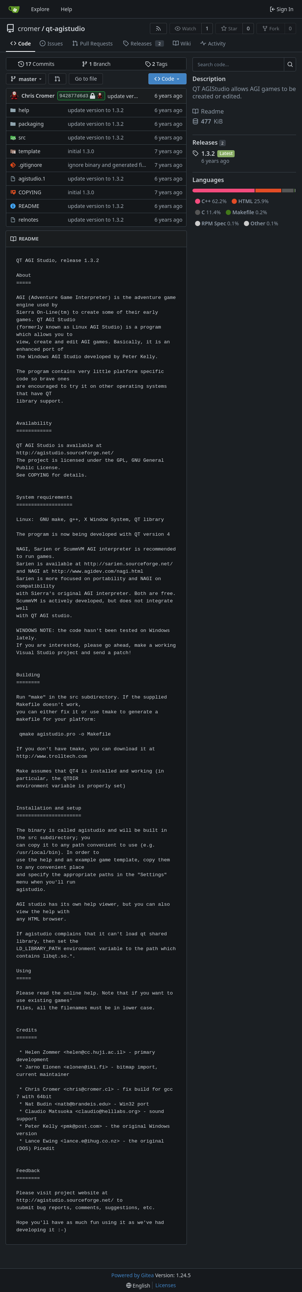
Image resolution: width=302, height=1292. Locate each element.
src (22, 137)
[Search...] (290, 64)
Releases (209, 142)
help (24, 110)
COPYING (30, 192)
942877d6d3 (81, 96)
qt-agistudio (65, 28)
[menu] (138, 1285)
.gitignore (30, 164)
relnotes (28, 219)
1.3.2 (208, 153)
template (29, 151)
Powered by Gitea (132, 1275)
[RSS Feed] (158, 28)
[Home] (14, 9)
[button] (57, 78)
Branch (96, 63)
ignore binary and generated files (108, 164)
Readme (208, 111)
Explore (40, 9)
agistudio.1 (32, 178)
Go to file (86, 78)
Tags (156, 63)
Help (66, 9)
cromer (29, 28)
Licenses (165, 1285)
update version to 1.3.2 (136, 96)
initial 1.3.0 (81, 151)
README (29, 205)
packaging (31, 123)
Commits (36, 63)
